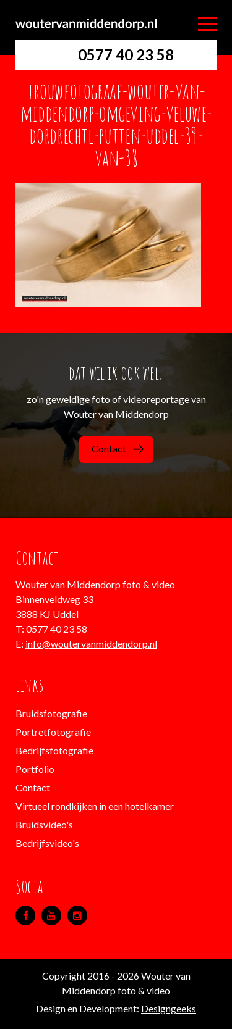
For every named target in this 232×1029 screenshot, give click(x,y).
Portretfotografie (53, 732)
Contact (118, 448)
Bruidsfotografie (51, 713)
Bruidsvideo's (44, 824)
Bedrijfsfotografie (54, 750)
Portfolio (34, 769)
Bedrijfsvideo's (47, 843)
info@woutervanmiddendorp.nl (91, 643)
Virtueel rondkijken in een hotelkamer (94, 806)
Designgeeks (168, 1008)
